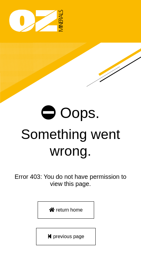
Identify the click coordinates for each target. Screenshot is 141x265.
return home (66, 209)
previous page (66, 236)
